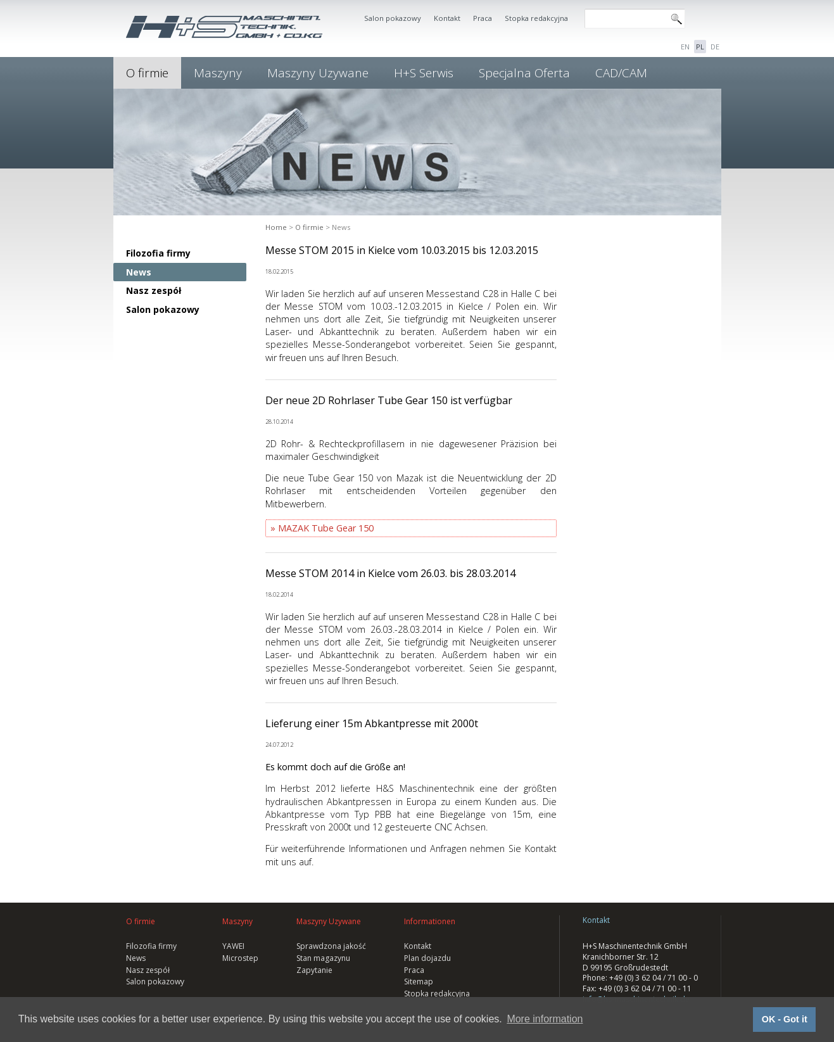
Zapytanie (314, 970)
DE (715, 46)
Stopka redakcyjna (536, 18)
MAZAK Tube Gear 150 (326, 528)
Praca (482, 18)
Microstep (240, 958)
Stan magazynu (323, 958)
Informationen (429, 921)
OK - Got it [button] (784, 1019)
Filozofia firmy (158, 253)
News (138, 272)
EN (685, 46)
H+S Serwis (423, 73)
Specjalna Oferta (524, 73)
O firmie (147, 73)
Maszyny (218, 73)
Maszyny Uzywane (318, 73)
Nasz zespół (153, 290)
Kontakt (447, 18)
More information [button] (545, 1018)
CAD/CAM (621, 73)
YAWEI (233, 946)
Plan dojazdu (427, 958)
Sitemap (418, 981)
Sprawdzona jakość (331, 946)
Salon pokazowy (392, 18)
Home (276, 227)
